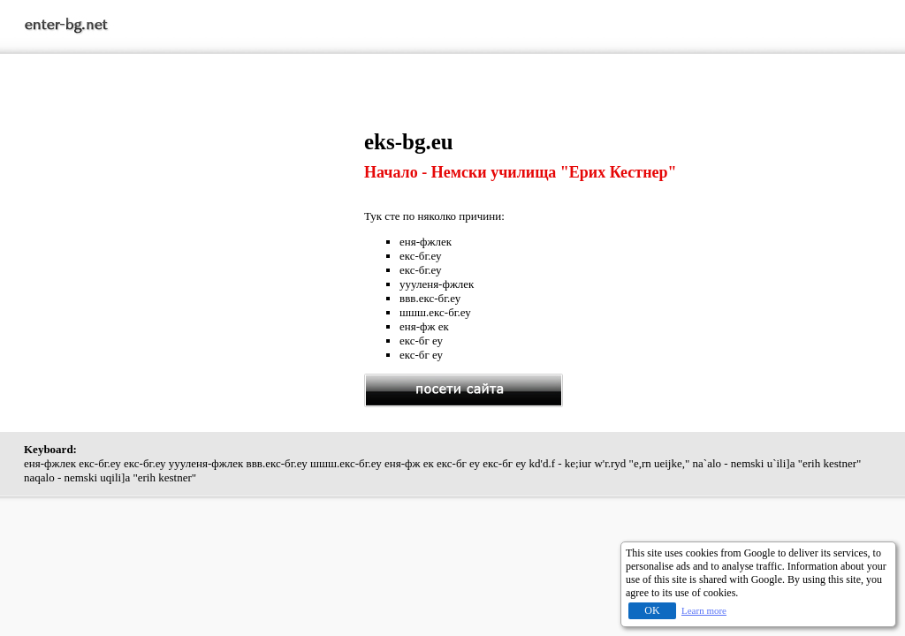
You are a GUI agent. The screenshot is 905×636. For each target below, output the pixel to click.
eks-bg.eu (408, 142)
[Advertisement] (194, 253)
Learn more (703, 610)
